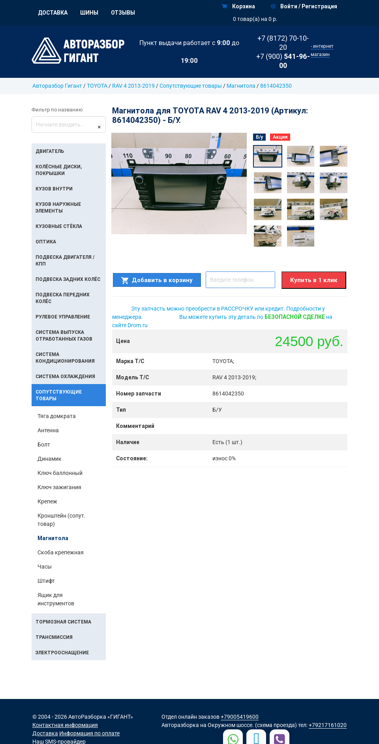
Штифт (46, 581)
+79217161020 (328, 725)
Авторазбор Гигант (57, 86)
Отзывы (123, 12)
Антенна (48, 430)
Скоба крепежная (61, 552)
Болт (44, 444)
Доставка (53, 12)
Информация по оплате (89, 733)
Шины (89, 12)
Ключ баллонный (60, 473)
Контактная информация (65, 725)
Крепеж (47, 501)
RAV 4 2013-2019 (133, 86)
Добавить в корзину (157, 280)
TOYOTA (97, 86)
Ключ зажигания (59, 487)
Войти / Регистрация (303, 6)
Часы (45, 566)
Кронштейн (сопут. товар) (62, 519)
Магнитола (241, 86)
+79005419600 (240, 717)
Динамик (50, 459)
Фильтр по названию (57, 110)
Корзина (238, 6)
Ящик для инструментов (56, 599)
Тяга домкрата (57, 416)
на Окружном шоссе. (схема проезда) (248, 725)
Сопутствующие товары (191, 86)
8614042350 (276, 86)
